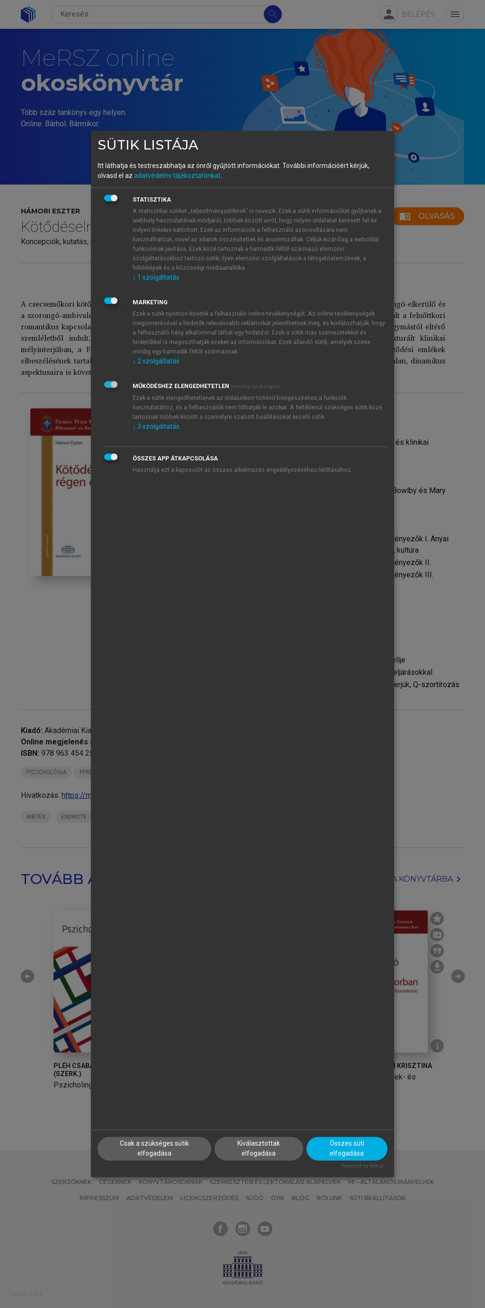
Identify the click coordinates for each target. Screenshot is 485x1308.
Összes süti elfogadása (347, 1149)
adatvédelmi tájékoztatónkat (177, 175)
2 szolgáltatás (156, 361)
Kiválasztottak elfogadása (258, 1149)
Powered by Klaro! (362, 1166)
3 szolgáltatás (156, 426)
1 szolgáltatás (156, 277)
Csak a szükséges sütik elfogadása (154, 1149)
